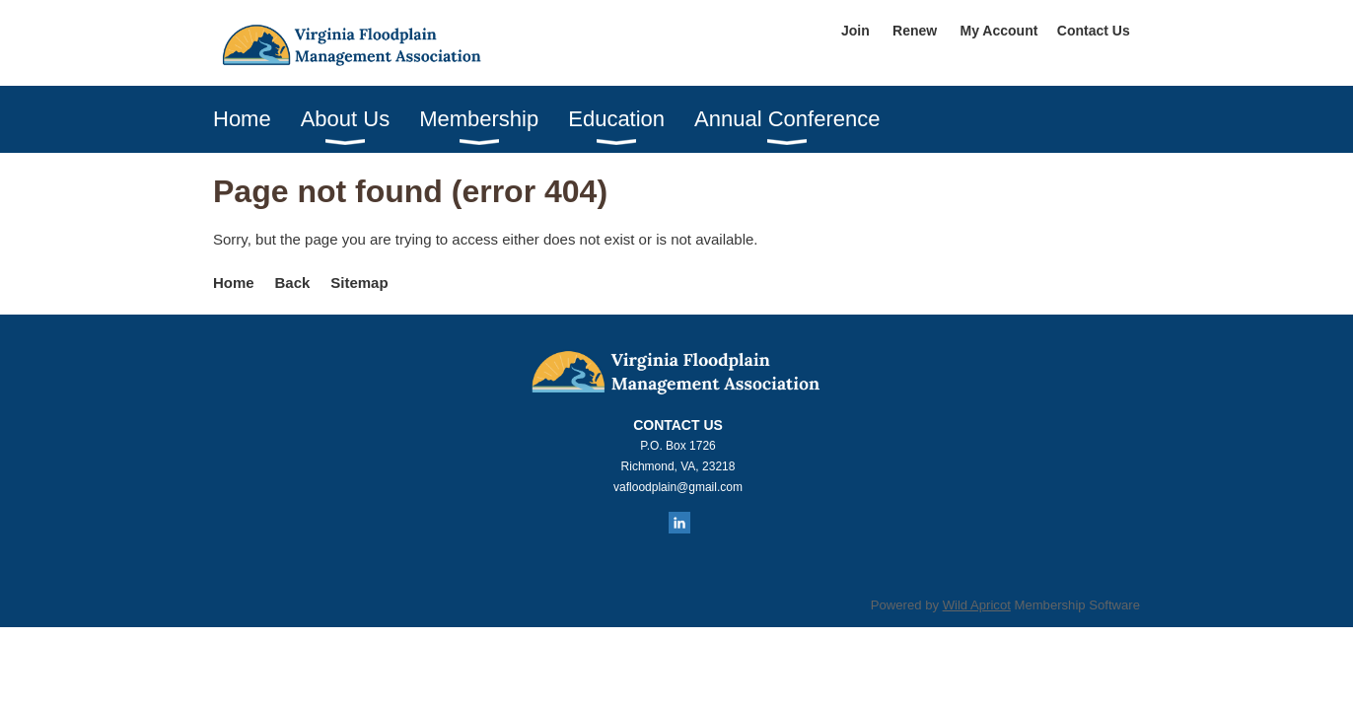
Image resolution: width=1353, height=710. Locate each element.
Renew (914, 30)
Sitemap (359, 282)
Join (855, 30)
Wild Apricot (977, 605)
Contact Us (1093, 30)
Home (233, 282)
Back (293, 282)
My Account (999, 30)
